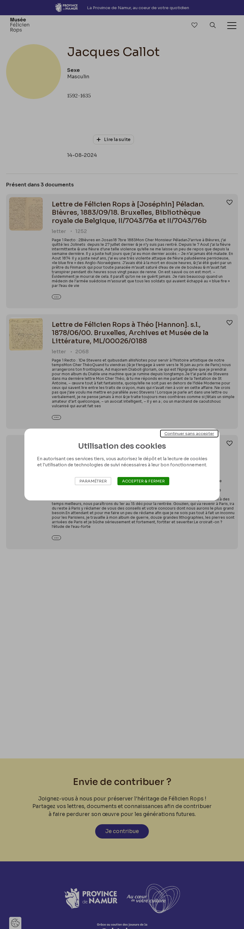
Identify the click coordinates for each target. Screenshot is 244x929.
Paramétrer (93, 481)
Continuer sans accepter (189, 433)
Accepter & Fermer (143, 481)
